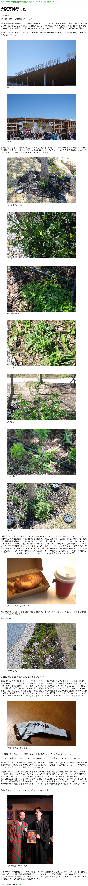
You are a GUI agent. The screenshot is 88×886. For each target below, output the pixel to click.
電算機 (31, 2)
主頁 (2, 2)
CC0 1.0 (18, 884)
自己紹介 (9, 2)
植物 (49, 2)
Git (53, 2)
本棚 (41, 2)
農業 (21, 2)
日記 (16, 2)
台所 (26, 2)
